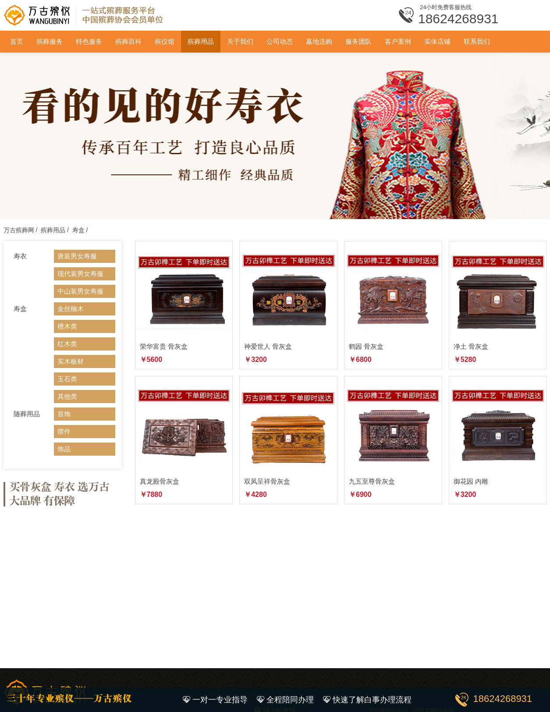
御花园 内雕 (471, 481)
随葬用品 (27, 414)
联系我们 (477, 41)
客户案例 (398, 41)
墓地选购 (319, 41)
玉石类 (67, 379)
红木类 (67, 343)
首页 (16, 41)
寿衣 (20, 256)
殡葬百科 (128, 41)
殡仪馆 (164, 41)
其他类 (67, 396)
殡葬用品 (201, 41)
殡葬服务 (49, 41)
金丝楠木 (70, 308)
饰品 (64, 449)
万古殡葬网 (19, 230)
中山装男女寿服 (80, 291)
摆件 (64, 431)
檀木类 (67, 326)
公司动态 (279, 41)
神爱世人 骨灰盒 (268, 346)
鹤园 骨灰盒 (366, 346)
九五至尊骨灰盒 (372, 481)
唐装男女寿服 (77, 256)
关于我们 (240, 41)
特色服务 (89, 41)
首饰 (64, 414)
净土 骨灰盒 (471, 346)
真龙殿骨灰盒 (159, 481)
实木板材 (70, 361)
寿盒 (78, 230)
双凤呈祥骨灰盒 (267, 481)
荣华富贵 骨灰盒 (164, 346)
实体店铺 (437, 41)
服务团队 (358, 41)
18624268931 (502, 698)
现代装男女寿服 (80, 273)
